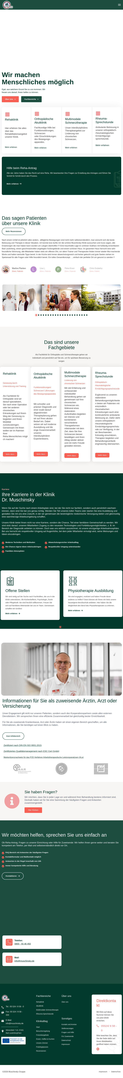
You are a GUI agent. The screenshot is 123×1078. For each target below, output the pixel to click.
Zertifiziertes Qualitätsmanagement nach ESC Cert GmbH (31, 751)
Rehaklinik (40, 1002)
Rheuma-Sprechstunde (45, 1014)
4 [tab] (43, 315)
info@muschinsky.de (24, 961)
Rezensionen (41, 1051)
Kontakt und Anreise (69, 1024)
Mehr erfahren (11, 147)
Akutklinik (39, 1006)
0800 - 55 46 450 (22, 944)
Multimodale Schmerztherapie (47, 1010)
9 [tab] (55, 315)
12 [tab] (62, 315)
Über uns (65, 1002)
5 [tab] (45, 315)
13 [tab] (65, 315)
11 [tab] (60, 315)
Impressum (66, 1044)
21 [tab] (84, 315)
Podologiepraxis (42, 1047)
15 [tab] (70, 315)
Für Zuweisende (68, 1036)
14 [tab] (67, 315)
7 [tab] (50, 315)
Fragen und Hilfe (68, 1032)
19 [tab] (79, 315)
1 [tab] (36, 315)
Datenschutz (66, 1040)
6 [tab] (48, 315)
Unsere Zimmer (42, 1043)
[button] (14, 184)
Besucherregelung (43, 1031)
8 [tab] (53, 315)
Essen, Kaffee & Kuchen (45, 1039)
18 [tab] (77, 315)
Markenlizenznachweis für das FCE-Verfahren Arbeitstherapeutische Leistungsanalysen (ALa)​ (44, 757)
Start (38, 1027)
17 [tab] (74, 315)
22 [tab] (86, 315)
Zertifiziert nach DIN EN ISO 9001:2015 (23, 745)
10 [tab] (57, 315)
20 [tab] (82, 315)
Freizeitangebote (42, 1035)
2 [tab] (38, 315)
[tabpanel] (22, 297)
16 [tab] (72, 315)
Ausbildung (107, 511)
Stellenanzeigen (68, 1028)
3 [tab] (41, 315)
